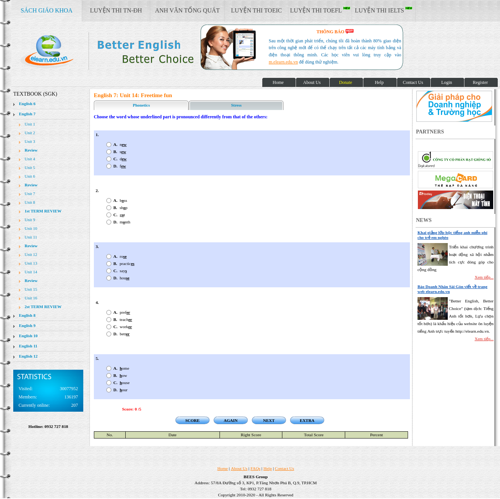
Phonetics (141, 105)
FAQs (255, 468)
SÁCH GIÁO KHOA (47, 10)
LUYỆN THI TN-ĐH (116, 10)
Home (222, 468)
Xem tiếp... (484, 277)
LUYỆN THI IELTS (384, 10)
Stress (236, 105)
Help (267, 468)
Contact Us (284, 468)
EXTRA (307, 420)
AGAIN (231, 420)
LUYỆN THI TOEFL (320, 10)
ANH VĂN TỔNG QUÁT (187, 10)
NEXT (269, 420)
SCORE (192, 420)
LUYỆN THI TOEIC (256, 10)
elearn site (120, 51)
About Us (239, 468)
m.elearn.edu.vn (283, 62)
